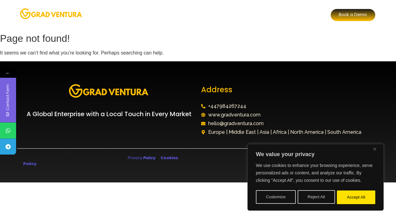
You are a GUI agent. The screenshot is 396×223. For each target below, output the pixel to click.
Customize (275, 197)
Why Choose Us (200, 15)
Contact (259, 15)
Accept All (356, 197)
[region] (316, 178)
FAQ (234, 15)
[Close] (377, 151)
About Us (122, 15)
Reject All (316, 197)
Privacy (141, 158)
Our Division (157, 15)
